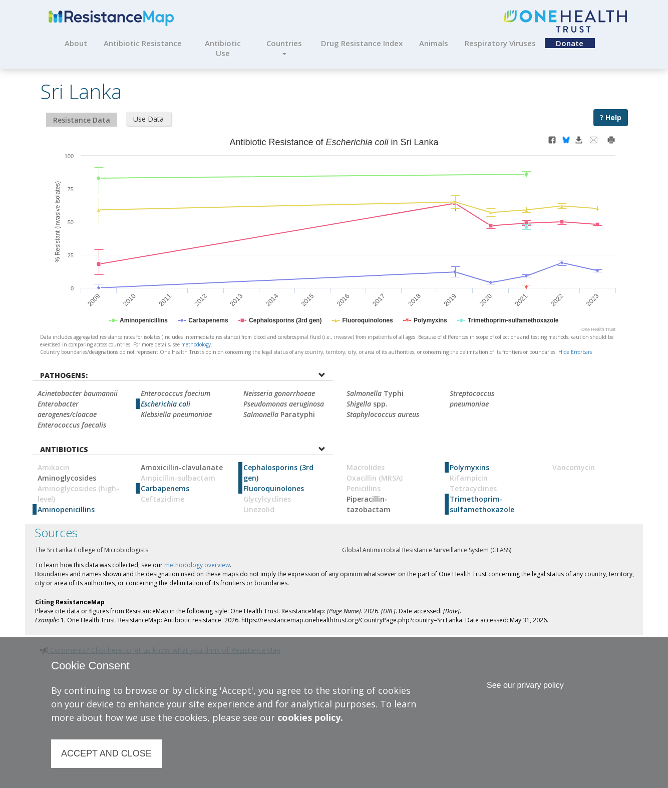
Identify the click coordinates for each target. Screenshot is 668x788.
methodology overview (197, 565)
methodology (196, 344)
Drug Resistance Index (362, 43)
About (76, 43)
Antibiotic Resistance (143, 43)
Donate (569, 43)
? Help (610, 117)
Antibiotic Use (223, 48)
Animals (433, 43)
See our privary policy (525, 685)
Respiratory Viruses (500, 43)
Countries (284, 46)
